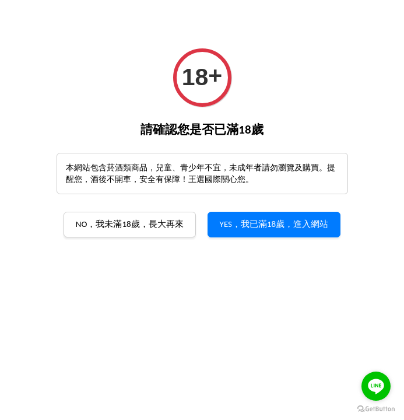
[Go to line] (376, 386)
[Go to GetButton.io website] (376, 408)
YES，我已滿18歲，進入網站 (274, 224)
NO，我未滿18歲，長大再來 (130, 224)
